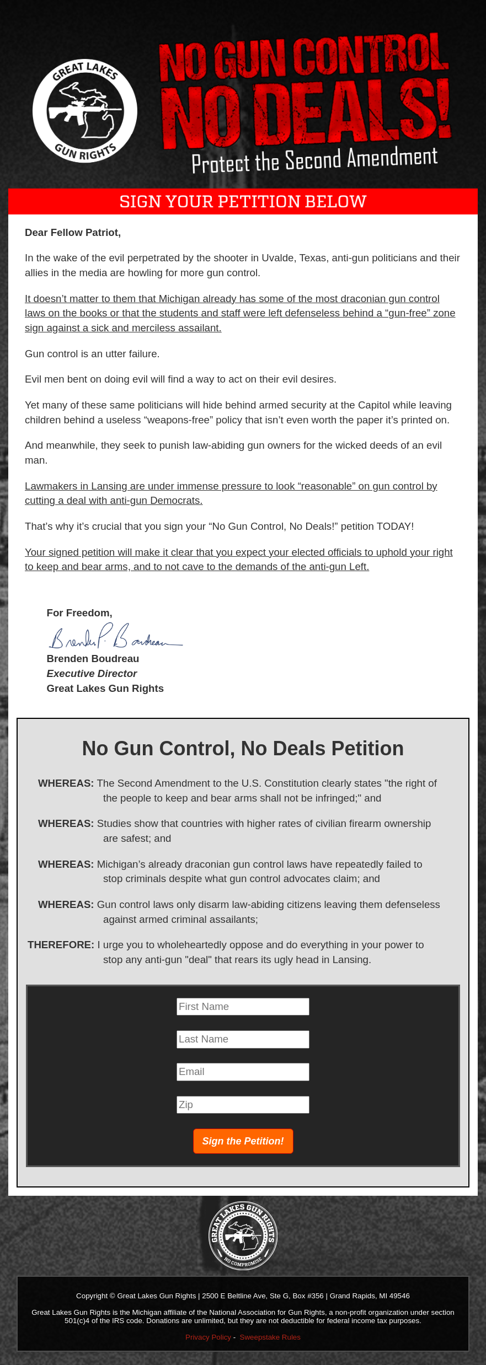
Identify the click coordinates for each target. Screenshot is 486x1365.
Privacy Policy (208, 1337)
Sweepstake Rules (270, 1337)
